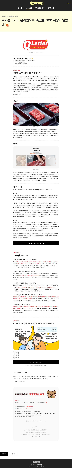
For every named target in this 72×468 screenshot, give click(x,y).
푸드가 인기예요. (17, 308)
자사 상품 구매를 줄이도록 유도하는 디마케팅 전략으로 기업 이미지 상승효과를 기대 (35, 287)
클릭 (45, 365)
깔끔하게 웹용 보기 (31, 52)
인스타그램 (40, 466)
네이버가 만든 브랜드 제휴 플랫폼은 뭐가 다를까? (35, 378)
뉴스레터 (29, 8)
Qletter (36, 461)
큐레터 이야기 (39, 8)
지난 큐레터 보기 (41, 52)
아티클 (20, 8)
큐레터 (27, 434)
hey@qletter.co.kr (30, 415)
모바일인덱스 (55, 273)
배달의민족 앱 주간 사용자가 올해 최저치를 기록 (29, 275)
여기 (33, 411)
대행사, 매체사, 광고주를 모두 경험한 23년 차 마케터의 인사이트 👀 (40, 376)
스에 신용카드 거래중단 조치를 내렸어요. (30, 264)
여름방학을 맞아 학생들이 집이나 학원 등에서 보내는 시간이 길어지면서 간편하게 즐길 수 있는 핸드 (35, 306)
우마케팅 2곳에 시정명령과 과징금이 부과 (22, 299)
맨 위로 (13, 454)
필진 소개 (51, 8)
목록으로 (4, 454)
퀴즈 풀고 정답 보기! (36, 362)
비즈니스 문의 (32, 466)
